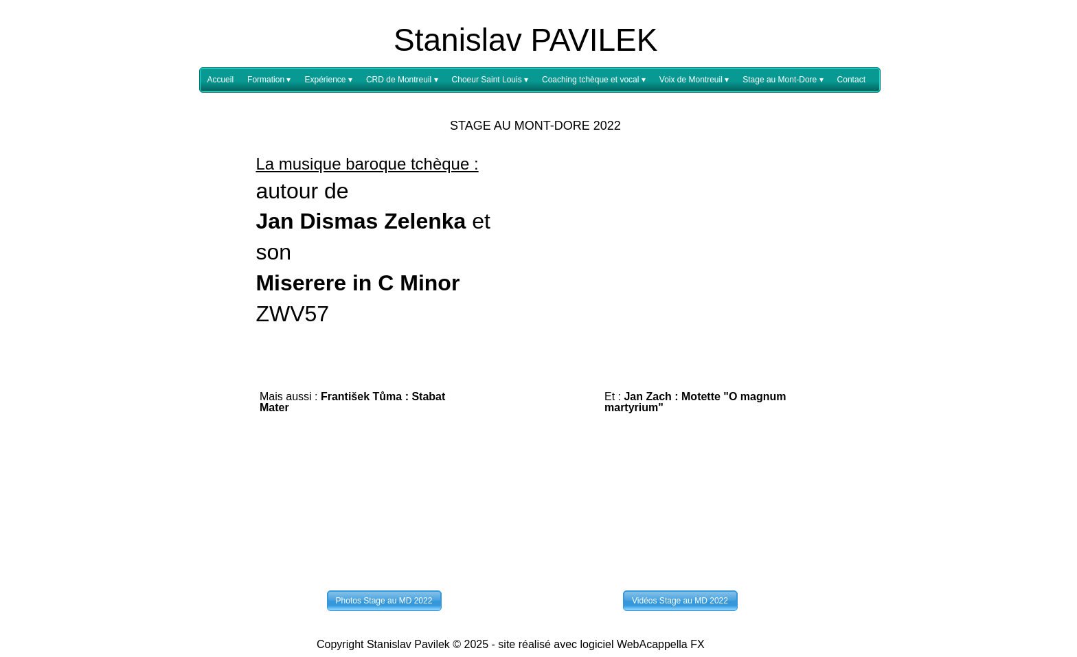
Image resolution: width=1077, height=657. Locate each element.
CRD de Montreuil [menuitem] (402, 80)
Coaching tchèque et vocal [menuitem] (594, 80)
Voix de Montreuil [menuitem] (694, 80)
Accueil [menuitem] (220, 79)
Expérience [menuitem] (328, 80)
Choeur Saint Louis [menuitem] (490, 80)
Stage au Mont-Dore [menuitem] (782, 80)
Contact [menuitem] (851, 79)
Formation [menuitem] (269, 80)
